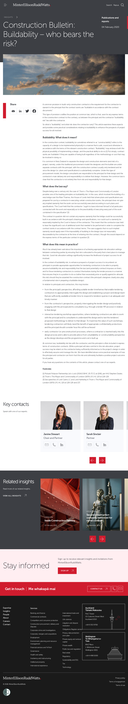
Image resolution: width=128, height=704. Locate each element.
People (6, 614)
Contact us (98, 589)
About (5, 618)
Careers (6, 621)
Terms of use (120, 685)
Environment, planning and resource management (43, 642)
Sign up (67, 571)
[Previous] (93, 460)
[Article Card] (60, 505)
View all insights (14, 495)
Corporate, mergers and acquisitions (43, 634)
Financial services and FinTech (41, 647)
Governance (34, 651)
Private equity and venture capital (71, 640)
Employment (34, 637)
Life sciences (67, 619)
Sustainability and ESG (70, 660)
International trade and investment (70, 614)
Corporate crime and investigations (42, 630)
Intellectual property (37, 662)
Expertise (7, 608)
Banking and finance (37, 613)
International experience (39, 666)
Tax (63, 664)
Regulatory (66, 656)
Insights (12, 17)
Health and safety (36, 655)
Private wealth (67, 645)
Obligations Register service (72, 629)
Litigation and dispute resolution (70, 624)
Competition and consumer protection (44, 620)
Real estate (66, 653)
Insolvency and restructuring (40, 658)
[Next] (102, 460)
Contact (6, 624)
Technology (66, 667)
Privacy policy (120, 678)
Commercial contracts (38, 617)
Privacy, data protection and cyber (70, 634)
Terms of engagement (117, 682)
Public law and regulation (71, 649)
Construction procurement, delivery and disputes (44, 625)
